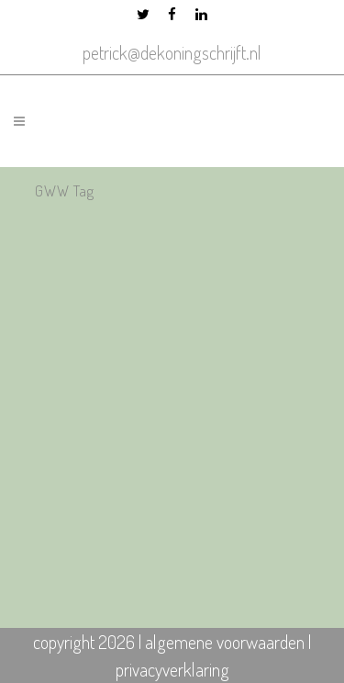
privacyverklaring (172, 669)
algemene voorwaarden (225, 642)
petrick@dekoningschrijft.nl (172, 52)
